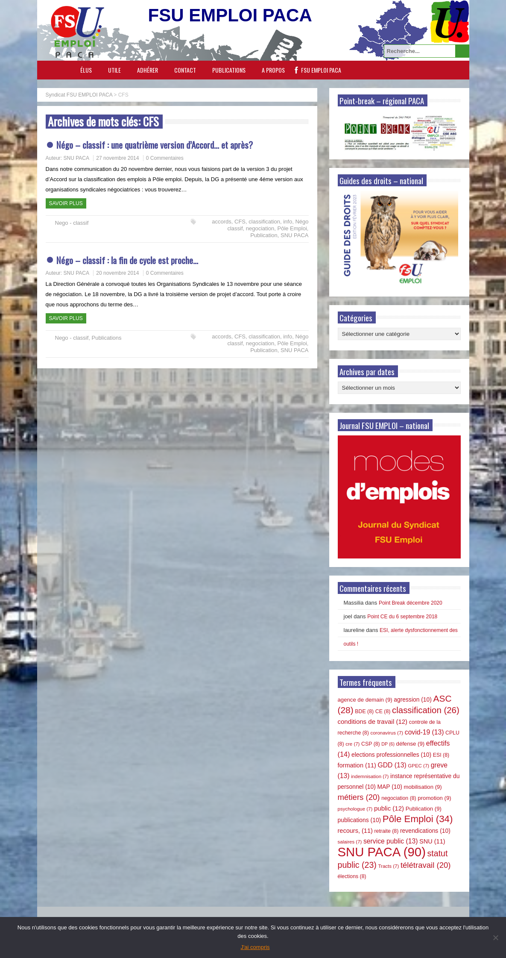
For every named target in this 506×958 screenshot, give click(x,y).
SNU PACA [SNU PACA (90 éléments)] (382, 852)
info (287, 221)
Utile (114, 69)
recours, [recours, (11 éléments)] (355, 830)
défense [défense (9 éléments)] (410, 744)
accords (221, 221)
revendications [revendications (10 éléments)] (425, 830)
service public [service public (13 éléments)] (390, 841)
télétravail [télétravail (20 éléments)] (426, 865)
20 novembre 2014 (117, 273)
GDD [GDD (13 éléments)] (392, 765)
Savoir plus (66, 203)
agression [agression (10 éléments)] (413, 699)
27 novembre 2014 (117, 158)
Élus (86, 69)
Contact (185, 69)
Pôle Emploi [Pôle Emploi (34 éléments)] (418, 819)
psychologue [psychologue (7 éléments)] (355, 808)
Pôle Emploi (292, 228)
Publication (264, 235)
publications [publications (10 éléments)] (359, 820)
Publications (229, 69)
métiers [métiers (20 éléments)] (359, 797)
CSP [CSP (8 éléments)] (370, 744)
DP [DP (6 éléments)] (388, 743)
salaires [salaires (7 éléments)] (350, 841)
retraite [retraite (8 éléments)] (386, 831)
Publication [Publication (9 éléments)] (424, 808)
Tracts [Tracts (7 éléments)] (388, 866)
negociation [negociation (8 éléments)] (398, 798)
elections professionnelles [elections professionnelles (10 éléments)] (391, 754)
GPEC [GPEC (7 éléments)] (418, 765)
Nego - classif (72, 223)
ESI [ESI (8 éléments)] (441, 755)
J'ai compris (254, 947)
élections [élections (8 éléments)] (352, 876)
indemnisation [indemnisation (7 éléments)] (370, 776)
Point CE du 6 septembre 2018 (402, 617)
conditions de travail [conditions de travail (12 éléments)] (373, 721)
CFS (240, 221)
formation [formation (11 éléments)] (357, 765)
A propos (273, 69)
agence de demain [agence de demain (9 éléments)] (365, 699)
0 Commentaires (165, 158)
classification (264, 221)
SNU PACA (76, 158)
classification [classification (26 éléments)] (425, 710)
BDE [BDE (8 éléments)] (364, 711)
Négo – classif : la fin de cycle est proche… (127, 260)
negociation (260, 228)
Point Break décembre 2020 (410, 603)
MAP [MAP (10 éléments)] (389, 786)
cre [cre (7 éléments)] (352, 743)
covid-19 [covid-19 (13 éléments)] (424, 732)
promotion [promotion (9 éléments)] (434, 798)
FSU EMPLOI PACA (321, 69)
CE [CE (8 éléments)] (383, 711)
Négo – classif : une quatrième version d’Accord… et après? (154, 144)
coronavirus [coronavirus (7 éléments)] (386, 732)
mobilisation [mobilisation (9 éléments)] (423, 787)
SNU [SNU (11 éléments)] (432, 841)
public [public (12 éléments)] (389, 808)
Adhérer (147, 69)
